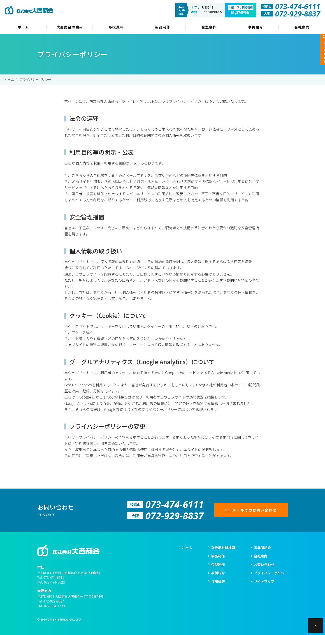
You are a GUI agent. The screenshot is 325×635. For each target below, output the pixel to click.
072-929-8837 (53, 601)
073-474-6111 (53, 577)
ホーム (9, 79)
